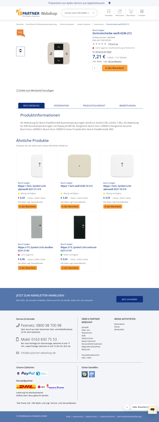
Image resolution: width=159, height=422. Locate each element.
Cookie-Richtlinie (107, 416)
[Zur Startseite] (36, 13)
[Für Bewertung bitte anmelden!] (113, 43)
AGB (83, 335)
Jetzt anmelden (129, 299)
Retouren (86, 349)
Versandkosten (115, 61)
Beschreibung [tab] (31, 105)
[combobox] (79, 13)
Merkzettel (119, 329)
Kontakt (85, 327)
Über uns (86, 330)
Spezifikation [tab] (61, 105)
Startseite (20, 24)
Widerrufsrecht (89, 341)
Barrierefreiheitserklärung (129, 416)
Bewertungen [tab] (127, 105)
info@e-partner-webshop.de (38, 353)
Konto (117, 326)
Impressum (87, 332)
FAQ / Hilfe (86, 357)
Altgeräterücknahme (91, 346)
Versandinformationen (92, 344)
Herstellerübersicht (90, 355)
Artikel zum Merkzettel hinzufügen (35, 90)
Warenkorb (119, 324)
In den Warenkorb (114, 68)
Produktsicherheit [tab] (94, 105)
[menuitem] (119, 13)
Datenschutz (87, 338)
